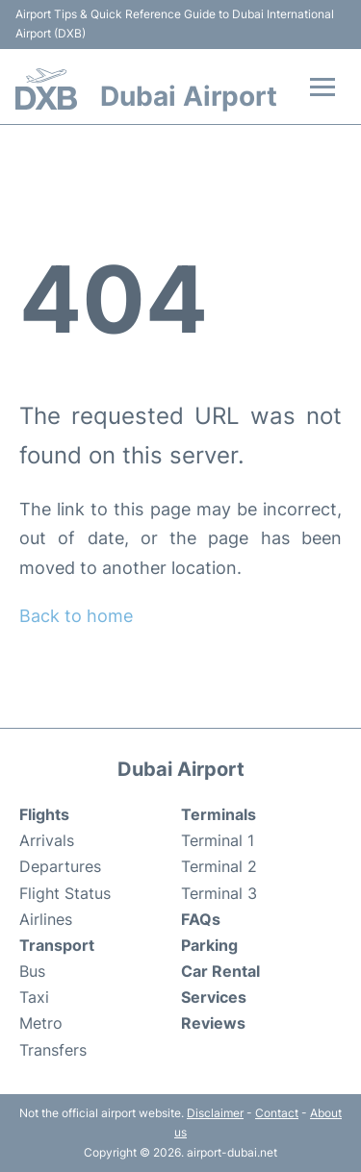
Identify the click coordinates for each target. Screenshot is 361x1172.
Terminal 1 (217, 840)
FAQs (200, 919)
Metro (41, 1023)
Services (213, 997)
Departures (60, 866)
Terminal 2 (219, 866)
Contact (276, 1113)
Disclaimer (215, 1113)
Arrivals (46, 840)
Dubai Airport (188, 96)
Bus (32, 971)
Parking (209, 945)
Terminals (218, 814)
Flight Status (65, 893)
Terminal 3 (219, 893)
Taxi (34, 997)
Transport (56, 945)
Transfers (53, 1050)
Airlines (45, 919)
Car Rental (220, 971)
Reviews (213, 1023)
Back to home (76, 616)
